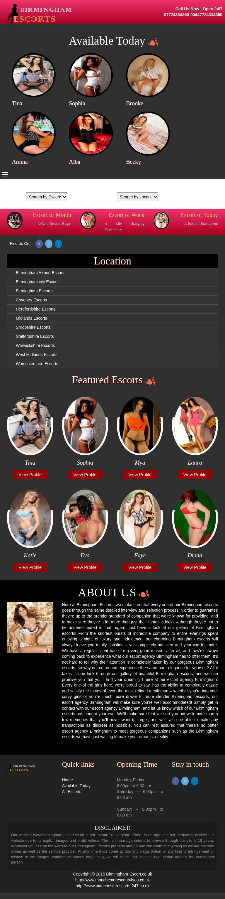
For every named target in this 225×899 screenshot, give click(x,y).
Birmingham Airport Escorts (41, 272)
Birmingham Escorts (34, 291)
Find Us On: (20, 243)
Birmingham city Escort (37, 281)
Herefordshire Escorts (35, 309)
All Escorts (71, 791)
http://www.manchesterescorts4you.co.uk (112, 880)
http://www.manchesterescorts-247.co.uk (112, 885)
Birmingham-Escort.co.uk (129, 874)
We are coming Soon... (39, 186)
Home (67, 779)
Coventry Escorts (31, 300)
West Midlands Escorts (36, 354)
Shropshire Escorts (33, 327)
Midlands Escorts (31, 318)
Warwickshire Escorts (35, 345)
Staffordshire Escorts (35, 336)
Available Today (76, 785)
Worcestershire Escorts (37, 363)
